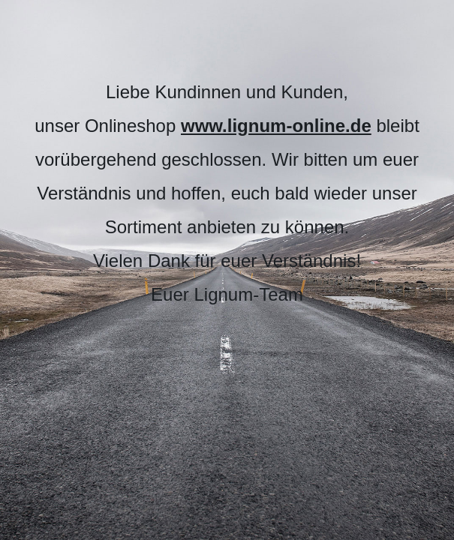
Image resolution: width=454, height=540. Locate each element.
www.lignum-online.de (276, 126)
